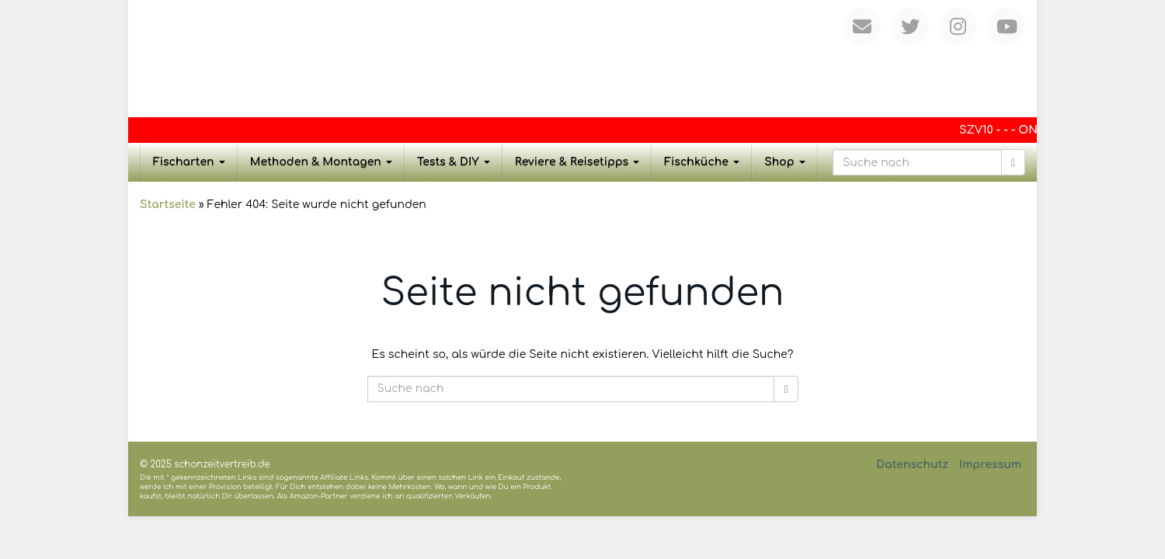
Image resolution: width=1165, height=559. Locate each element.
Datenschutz (912, 464)
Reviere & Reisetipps (577, 162)
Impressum (990, 464)
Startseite (168, 204)
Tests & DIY (453, 162)
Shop (784, 162)
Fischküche (701, 162)
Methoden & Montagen (321, 162)
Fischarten (189, 162)
